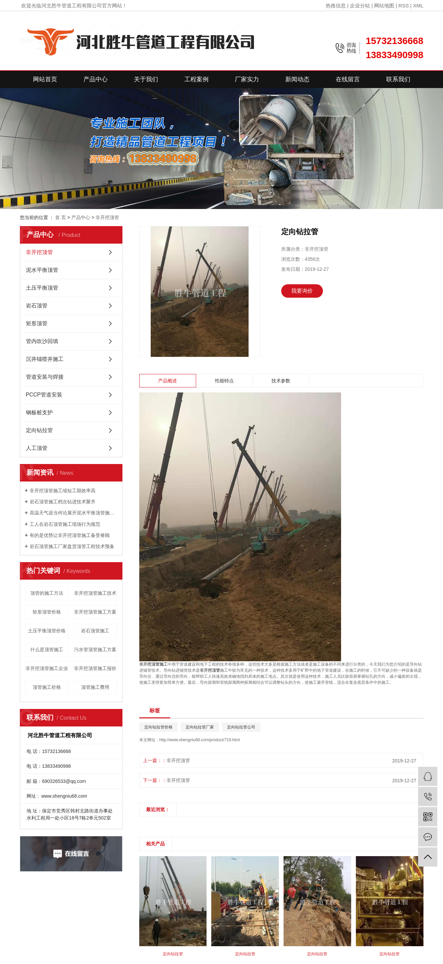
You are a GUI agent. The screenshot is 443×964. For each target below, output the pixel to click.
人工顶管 (36, 448)
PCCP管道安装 (44, 394)
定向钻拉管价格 (158, 727)
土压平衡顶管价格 (47, 630)
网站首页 (45, 79)
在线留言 (348, 79)
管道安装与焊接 (45, 377)
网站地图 (384, 5)
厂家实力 (247, 79)
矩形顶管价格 (47, 612)
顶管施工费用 (95, 687)
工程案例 (196, 79)
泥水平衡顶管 (42, 270)
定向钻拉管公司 (241, 727)
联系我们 (398, 79)
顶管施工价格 (47, 687)
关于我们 (146, 79)
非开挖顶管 (107, 217)
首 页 (60, 217)
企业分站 (360, 5)
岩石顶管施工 (95, 630)
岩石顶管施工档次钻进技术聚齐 (63, 501)
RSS (404, 5)
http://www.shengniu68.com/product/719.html (199, 740)
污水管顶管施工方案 (95, 649)
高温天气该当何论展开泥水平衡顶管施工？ (73, 512)
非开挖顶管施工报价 (95, 668)
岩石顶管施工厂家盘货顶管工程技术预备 (72, 546)
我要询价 (302, 291)
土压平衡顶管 (42, 288)
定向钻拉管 (39, 430)
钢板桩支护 (39, 412)
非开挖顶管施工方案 (95, 612)
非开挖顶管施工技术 (95, 593)
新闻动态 (297, 79)
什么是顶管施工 (46, 649)
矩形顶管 (36, 323)
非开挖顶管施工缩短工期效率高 (63, 490)
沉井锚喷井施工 (45, 359)
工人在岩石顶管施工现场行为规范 (65, 524)
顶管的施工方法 (46, 593)
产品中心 (95, 79)
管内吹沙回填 (42, 341)
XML (418, 5)
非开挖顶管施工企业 (47, 668)
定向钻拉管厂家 (200, 727)
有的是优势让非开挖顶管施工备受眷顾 (70, 535)
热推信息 (336, 5)
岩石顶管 (36, 305)
